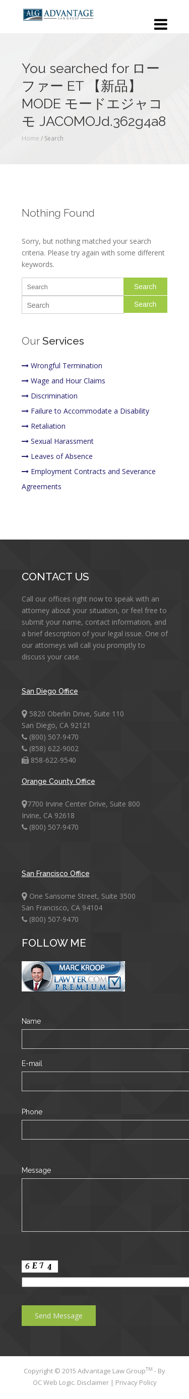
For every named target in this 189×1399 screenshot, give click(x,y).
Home (30, 138)
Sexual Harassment (58, 441)
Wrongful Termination (62, 365)
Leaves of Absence (57, 456)
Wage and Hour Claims (63, 380)
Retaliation (44, 426)
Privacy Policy (136, 1382)
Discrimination (50, 396)
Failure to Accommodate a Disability (85, 411)
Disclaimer (93, 1382)
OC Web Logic (53, 1382)
